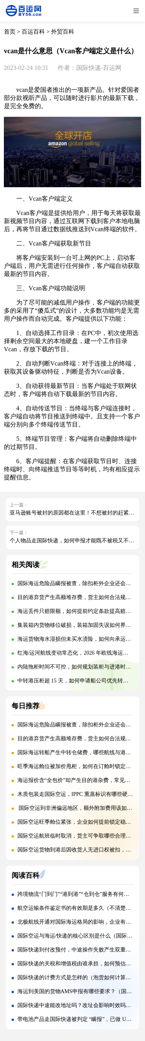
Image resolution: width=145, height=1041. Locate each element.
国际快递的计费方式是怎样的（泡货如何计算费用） (79, 977)
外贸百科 (62, 32)
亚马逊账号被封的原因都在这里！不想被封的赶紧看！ (75, 513)
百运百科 (33, 32)
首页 (9, 32)
